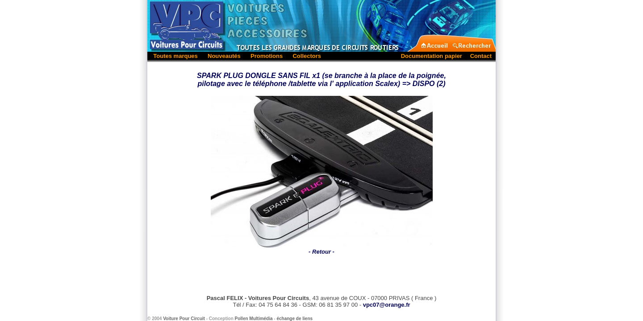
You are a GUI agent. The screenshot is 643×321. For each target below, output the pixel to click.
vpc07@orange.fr (386, 304)
